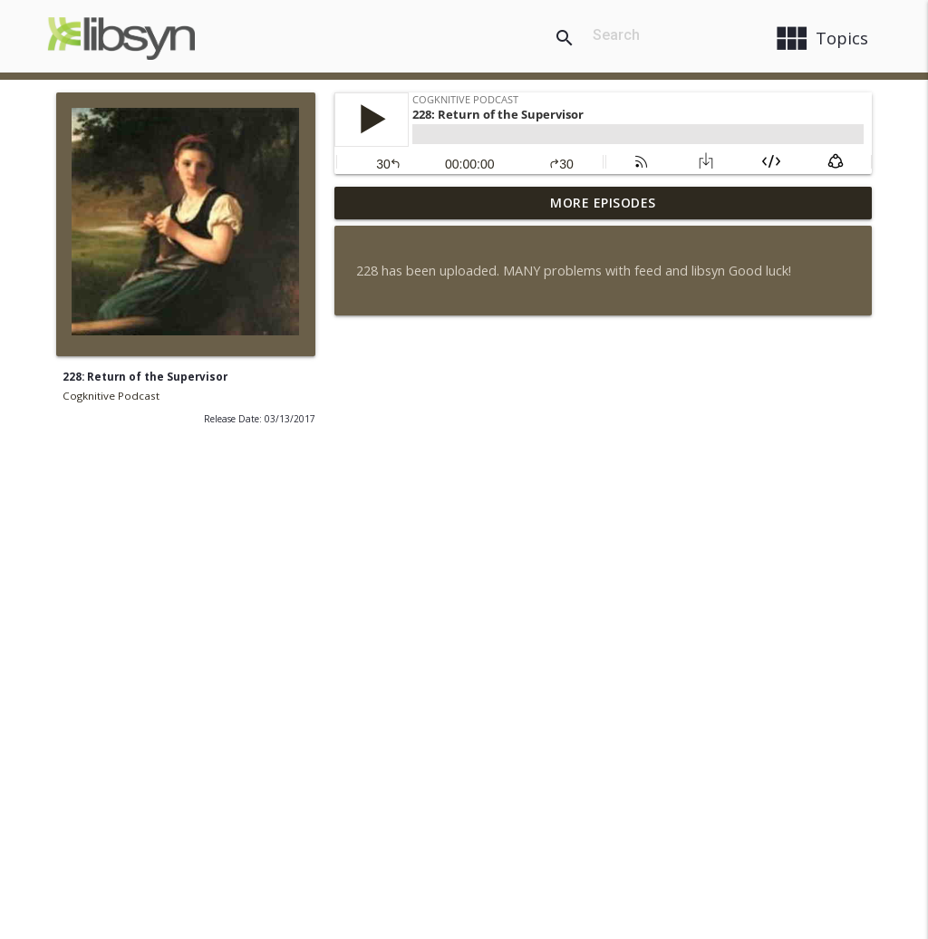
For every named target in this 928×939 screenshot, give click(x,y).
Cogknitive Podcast (111, 395)
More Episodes (603, 202)
